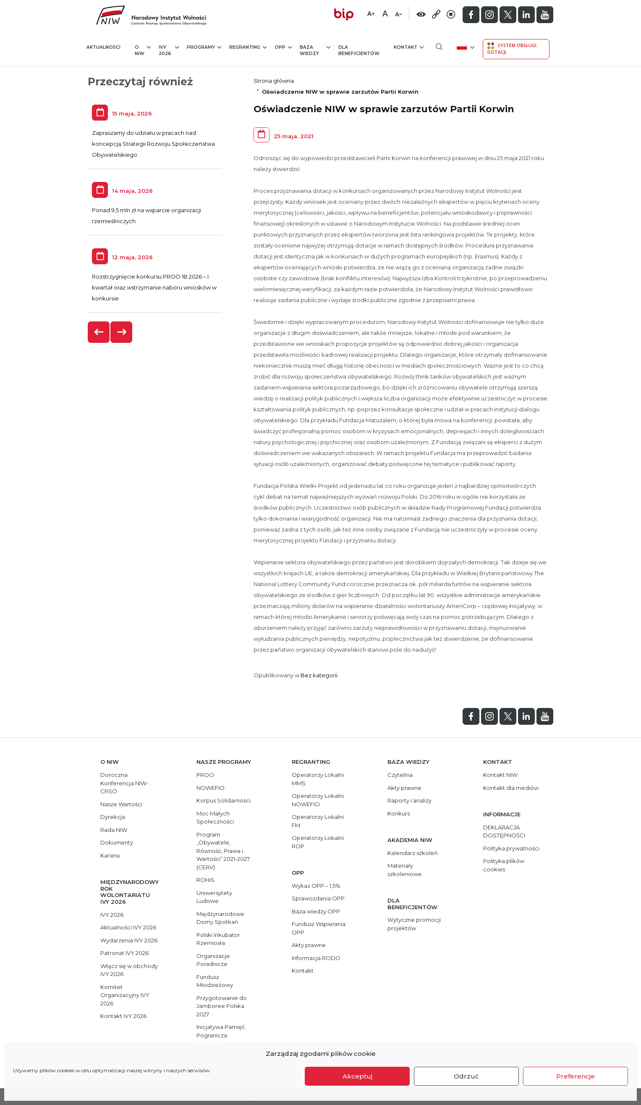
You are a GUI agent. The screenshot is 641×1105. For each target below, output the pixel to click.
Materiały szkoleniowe (404, 869)
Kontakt (409, 47)
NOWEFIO (210, 787)
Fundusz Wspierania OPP (318, 928)
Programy (204, 47)
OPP (283, 47)
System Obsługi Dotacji (511, 48)
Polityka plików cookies (503, 865)
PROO (205, 774)
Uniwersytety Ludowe (214, 897)
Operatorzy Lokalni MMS (318, 779)
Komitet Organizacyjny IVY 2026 (124, 995)
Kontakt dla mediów (511, 787)
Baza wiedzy (315, 50)
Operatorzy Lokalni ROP (318, 842)
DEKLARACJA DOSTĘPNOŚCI (504, 831)
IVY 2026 (169, 50)
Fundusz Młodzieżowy (214, 981)
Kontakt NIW (500, 774)
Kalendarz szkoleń (412, 853)
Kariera (110, 855)
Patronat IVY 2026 (124, 953)
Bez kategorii (319, 675)
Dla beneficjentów (358, 51)
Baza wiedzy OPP (316, 911)
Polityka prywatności (511, 848)
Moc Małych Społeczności (215, 817)
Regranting (248, 47)
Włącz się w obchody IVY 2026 (129, 970)
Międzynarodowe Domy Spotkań (220, 918)
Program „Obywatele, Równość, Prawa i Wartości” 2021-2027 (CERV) (223, 851)
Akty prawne (309, 945)
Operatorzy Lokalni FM (318, 821)
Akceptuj (357, 1076)
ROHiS (205, 879)
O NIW (143, 50)
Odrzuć (466, 1076)
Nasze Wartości (121, 804)
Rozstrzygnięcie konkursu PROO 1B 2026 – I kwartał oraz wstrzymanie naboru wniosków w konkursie (154, 287)
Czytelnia (400, 774)
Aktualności (103, 47)
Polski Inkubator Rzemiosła (218, 939)
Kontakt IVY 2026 (123, 1016)
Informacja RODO (316, 958)
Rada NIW (113, 829)
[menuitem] (465, 46)
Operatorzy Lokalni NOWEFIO (318, 800)
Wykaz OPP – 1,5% (316, 885)
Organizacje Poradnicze (213, 960)
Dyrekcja (112, 816)
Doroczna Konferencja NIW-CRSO (124, 783)
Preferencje (575, 1076)
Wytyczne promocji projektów (414, 923)
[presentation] (99, 332)
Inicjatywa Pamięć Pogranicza (220, 1031)
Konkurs (398, 813)
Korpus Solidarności (223, 800)
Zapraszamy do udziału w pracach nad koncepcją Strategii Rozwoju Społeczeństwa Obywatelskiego (153, 143)
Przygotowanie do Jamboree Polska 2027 (221, 1006)
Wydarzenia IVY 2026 (128, 940)
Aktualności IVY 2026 (128, 927)
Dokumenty (116, 842)
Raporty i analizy (409, 800)
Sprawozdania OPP (318, 898)
